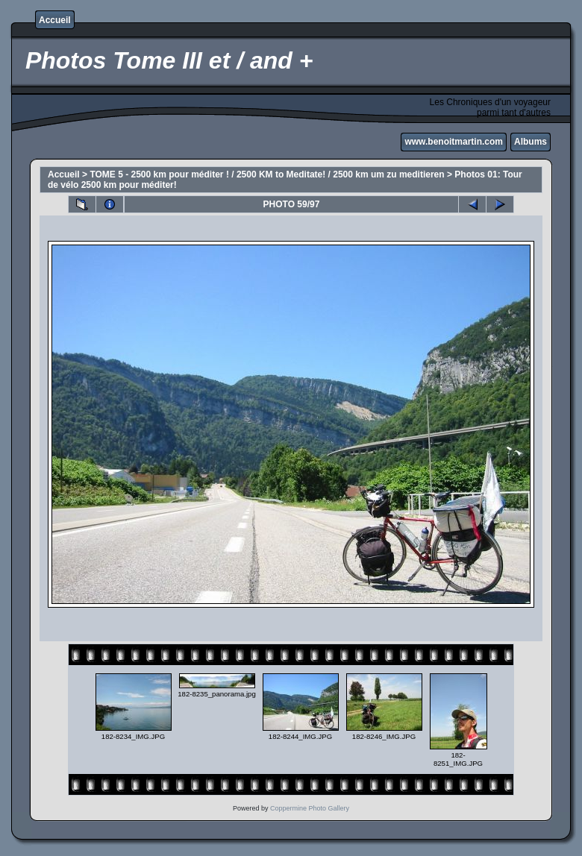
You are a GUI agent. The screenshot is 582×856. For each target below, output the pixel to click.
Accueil (55, 20)
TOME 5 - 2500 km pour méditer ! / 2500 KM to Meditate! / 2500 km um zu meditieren (267, 174)
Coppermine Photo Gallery (309, 808)
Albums (530, 141)
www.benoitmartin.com (453, 141)
